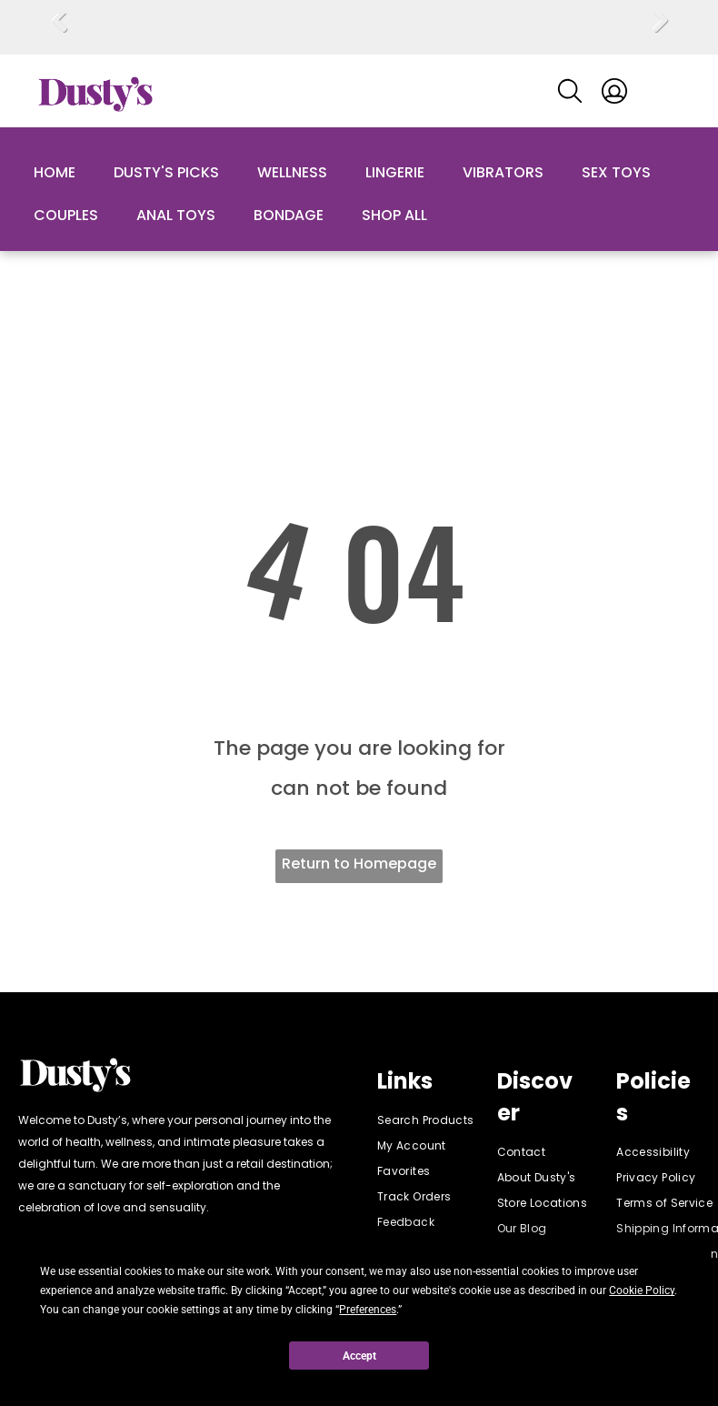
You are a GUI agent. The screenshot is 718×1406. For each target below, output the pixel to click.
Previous (59, 34)
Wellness (292, 172)
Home (54, 172)
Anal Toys (175, 215)
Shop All (394, 215)
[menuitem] (442, 1120)
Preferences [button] (367, 1309)
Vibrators (503, 172)
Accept (359, 1356)
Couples (66, 215)
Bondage (289, 215)
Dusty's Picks (166, 172)
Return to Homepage (359, 863)
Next (659, 34)
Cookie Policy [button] (641, 1290)
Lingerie (394, 172)
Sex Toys (616, 172)
